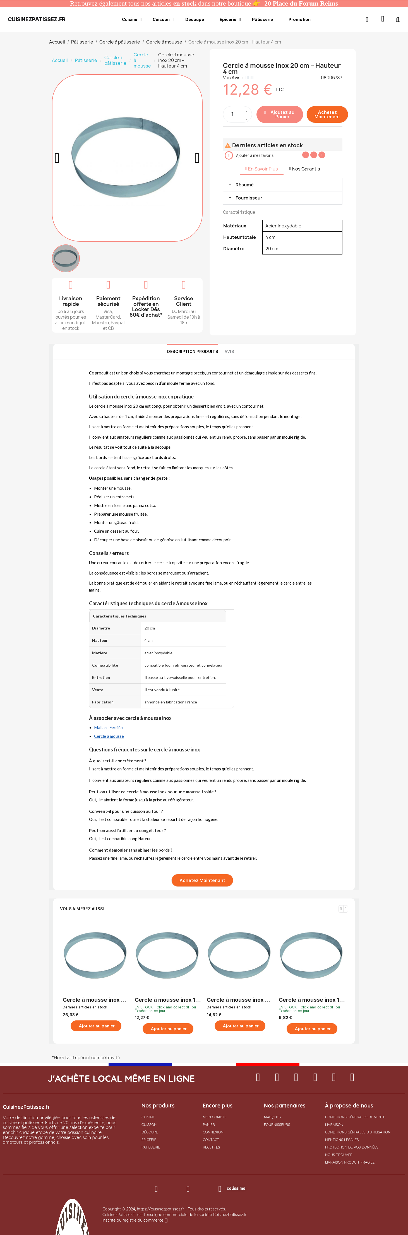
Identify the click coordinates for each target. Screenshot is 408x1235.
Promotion (300, 19)
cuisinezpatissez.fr (36, 19)
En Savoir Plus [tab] (261, 169)
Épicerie (230, 20)
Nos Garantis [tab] (304, 169)
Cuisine (132, 20)
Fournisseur (249, 198)
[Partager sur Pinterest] (321, 155)
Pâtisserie (264, 20)
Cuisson (163, 20)
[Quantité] (237, 114)
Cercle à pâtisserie (115, 60)
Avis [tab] (229, 351)
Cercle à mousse (142, 60)
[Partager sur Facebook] (305, 155)
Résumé (245, 185)
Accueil (60, 60)
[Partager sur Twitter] (313, 155)
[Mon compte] (367, 19)
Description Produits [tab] (192, 351)
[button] (383, 19)
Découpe (196, 20)
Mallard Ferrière (109, 727)
